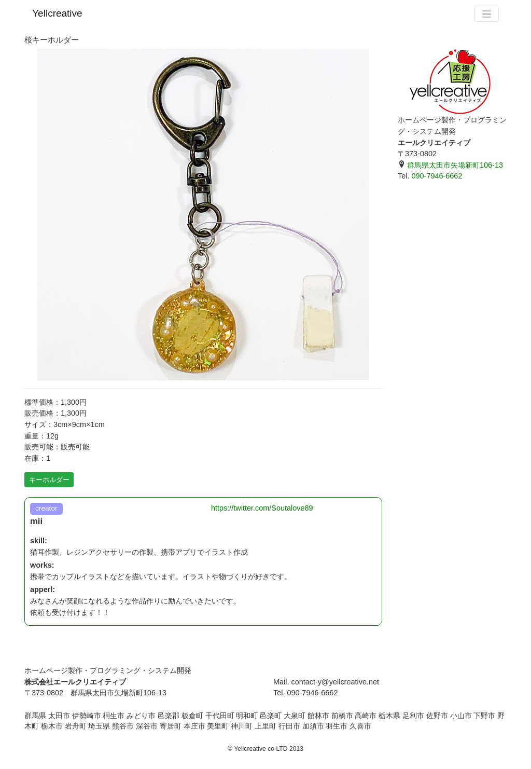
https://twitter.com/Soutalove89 (262, 508)
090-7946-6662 (436, 176)
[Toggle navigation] (486, 14)
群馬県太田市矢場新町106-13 (450, 165)
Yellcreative (57, 13)
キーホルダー (49, 480)
